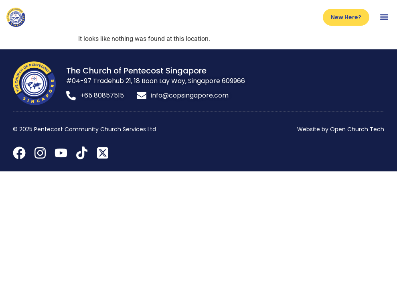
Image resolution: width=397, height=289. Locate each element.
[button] (384, 17)
